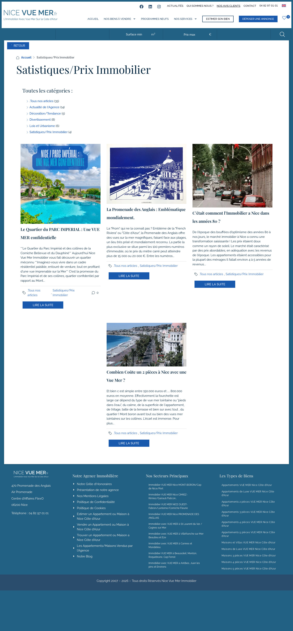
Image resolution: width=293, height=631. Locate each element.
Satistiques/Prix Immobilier (64, 297)
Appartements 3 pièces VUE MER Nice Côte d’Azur (248, 518)
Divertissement (40, 124)
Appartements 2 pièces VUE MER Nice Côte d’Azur (248, 507)
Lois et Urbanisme (42, 130)
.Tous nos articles (33, 297)
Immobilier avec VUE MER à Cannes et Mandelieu (170, 549)
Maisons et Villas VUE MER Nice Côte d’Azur (249, 546)
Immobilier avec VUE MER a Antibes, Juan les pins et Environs (174, 569)
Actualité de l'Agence (44, 111)
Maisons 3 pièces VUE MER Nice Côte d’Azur (249, 559)
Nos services (182, 21)
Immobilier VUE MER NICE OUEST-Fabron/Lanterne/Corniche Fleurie (168, 510)
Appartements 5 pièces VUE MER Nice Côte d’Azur (248, 538)
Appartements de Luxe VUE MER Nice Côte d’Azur (248, 497)
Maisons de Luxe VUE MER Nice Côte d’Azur (248, 553)
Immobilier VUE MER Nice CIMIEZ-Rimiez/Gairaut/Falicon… (168, 500)
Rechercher (280, 37)
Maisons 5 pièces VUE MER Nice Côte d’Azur (249, 572)
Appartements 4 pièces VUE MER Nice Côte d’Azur (248, 528)
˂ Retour (25, 49)
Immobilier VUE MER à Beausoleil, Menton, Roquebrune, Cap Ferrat (173, 559)
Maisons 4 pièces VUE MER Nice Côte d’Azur (249, 566)
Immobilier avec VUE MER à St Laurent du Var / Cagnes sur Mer (175, 530)
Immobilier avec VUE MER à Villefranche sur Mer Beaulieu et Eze (176, 539)
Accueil (89, 21)
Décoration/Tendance (45, 117)
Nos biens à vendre (116, 21)
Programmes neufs (151, 21)
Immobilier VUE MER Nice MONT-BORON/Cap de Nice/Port (175, 491)
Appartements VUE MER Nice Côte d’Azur (247, 489)
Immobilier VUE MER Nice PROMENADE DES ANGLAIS (174, 520)
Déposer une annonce (255, 21)
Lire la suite (43, 309)
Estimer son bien (214, 21)
